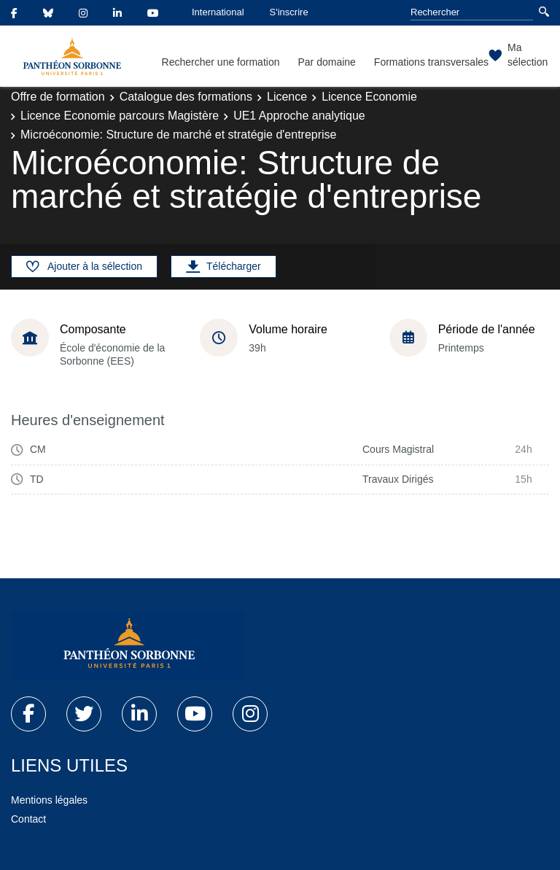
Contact (28, 819)
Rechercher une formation (221, 62)
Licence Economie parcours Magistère (119, 115)
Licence (287, 96)
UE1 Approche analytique (299, 115)
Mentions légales (49, 800)
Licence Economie (369, 96)
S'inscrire (289, 12)
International (218, 12)
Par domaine (326, 62)
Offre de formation (58, 96)
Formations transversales (431, 62)
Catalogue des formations (186, 96)
